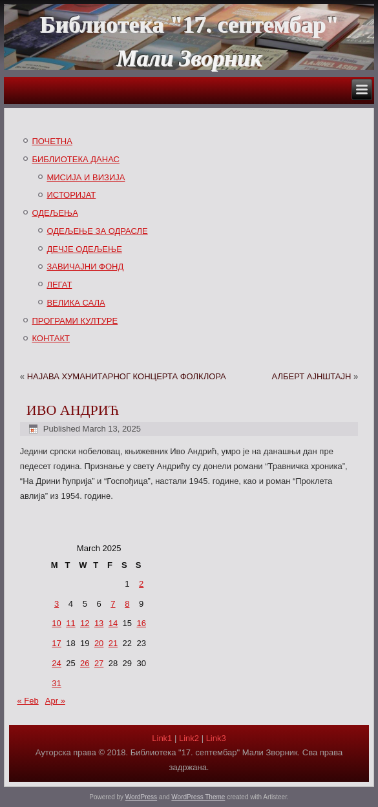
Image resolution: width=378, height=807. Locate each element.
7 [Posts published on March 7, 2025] (112, 604)
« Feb (27, 701)
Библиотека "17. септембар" (188, 24)
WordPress (141, 797)
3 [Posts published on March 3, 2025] (56, 604)
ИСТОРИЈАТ (71, 195)
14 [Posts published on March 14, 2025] (113, 623)
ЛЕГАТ (59, 284)
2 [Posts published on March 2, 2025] (141, 584)
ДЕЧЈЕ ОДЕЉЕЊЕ (84, 249)
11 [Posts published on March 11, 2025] (70, 623)
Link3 (216, 738)
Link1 (162, 738)
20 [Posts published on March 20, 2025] (98, 643)
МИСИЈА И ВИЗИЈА (86, 177)
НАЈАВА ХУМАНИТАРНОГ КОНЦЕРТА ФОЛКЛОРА (126, 376)
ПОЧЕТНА (52, 141)
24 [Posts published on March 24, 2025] (56, 663)
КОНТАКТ (51, 338)
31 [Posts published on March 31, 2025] (56, 683)
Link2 (189, 738)
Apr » (55, 701)
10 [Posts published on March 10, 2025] (56, 623)
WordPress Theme (198, 797)
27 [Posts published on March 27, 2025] (98, 663)
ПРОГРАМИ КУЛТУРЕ (75, 321)
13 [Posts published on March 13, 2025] (98, 623)
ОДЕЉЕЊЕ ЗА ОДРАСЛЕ (97, 231)
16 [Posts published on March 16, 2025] (140, 623)
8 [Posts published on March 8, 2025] (127, 604)
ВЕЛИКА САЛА (76, 303)
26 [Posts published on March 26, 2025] (84, 663)
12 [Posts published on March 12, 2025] (84, 623)
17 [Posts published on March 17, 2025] (56, 643)
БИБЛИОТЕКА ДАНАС (76, 159)
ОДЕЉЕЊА (55, 213)
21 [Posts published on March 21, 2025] (113, 643)
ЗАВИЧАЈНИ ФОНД (85, 266)
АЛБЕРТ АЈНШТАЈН (311, 376)
